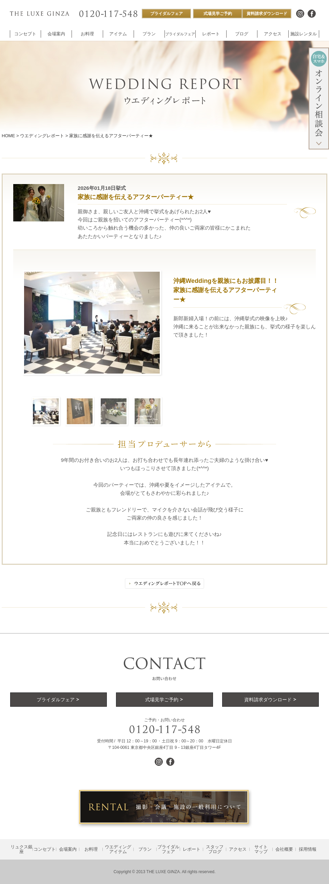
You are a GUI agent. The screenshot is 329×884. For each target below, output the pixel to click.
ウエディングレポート (42, 135)
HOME (8, 135)
